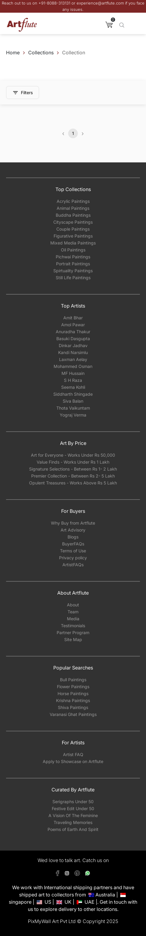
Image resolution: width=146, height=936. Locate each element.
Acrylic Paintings (73, 201)
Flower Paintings (73, 686)
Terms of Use (73, 550)
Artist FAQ (73, 754)
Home (13, 53)
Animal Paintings (73, 208)
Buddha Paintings (73, 215)
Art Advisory (73, 529)
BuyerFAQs (73, 543)
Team (73, 611)
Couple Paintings (73, 229)
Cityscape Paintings (73, 222)
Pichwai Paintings (73, 256)
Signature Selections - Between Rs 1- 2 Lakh (73, 468)
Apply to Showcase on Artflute (73, 761)
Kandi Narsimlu (73, 352)
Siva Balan (73, 401)
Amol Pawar (73, 324)
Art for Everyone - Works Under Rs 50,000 (73, 455)
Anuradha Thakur (73, 331)
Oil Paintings (73, 249)
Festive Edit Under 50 (73, 808)
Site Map (73, 639)
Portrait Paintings (73, 263)
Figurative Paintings (73, 235)
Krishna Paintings (73, 700)
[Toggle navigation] (135, 24)
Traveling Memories (73, 822)
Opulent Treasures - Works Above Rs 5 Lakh (73, 482)
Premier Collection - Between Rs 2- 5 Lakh (73, 475)
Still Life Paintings (73, 277)
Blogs (73, 536)
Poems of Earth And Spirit (73, 829)
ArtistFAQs (73, 564)
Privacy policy (73, 557)
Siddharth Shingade (73, 394)
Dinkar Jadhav (73, 345)
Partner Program (73, 632)
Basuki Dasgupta (73, 338)
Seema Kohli (73, 387)
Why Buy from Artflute (73, 523)
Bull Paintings (73, 679)
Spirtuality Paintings (73, 270)
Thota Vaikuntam (73, 407)
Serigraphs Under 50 (73, 801)
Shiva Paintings (73, 707)
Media (73, 618)
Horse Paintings (73, 693)
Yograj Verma (73, 414)
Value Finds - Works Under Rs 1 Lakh (73, 462)
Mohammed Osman (73, 366)
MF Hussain (73, 373)
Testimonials (73, 625)
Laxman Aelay (73, 359)
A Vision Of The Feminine (73, 815)
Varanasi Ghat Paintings (73, 714)
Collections (41, 53)
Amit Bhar (73, 317)
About (73, 604)
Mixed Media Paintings (73, 242)
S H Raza (73, 380)
